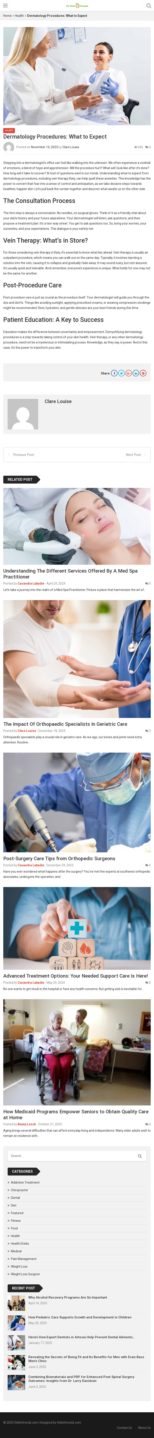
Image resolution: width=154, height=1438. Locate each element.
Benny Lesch (27, 1124)
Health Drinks (20, 1243)
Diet (13, 1205)
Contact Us (124, 1427)
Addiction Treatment (25, 1182)
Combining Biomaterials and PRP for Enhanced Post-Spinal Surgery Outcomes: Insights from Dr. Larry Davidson (81, 1379)
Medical (16, 1251)
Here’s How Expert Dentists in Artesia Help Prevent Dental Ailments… (81, 1337)
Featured (17, 1213)
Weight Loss (19, 1266)
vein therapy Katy (63, 178)
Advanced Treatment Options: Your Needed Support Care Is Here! (75, 976)
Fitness (16, 1220)
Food (14, 1228)
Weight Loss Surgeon (25, 1274)
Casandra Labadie (31, 583)
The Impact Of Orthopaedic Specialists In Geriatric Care (65, 724)
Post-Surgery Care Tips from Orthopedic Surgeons (59, 858)
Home (7, 15)
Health (19, 15)
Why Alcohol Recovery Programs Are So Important (67, 1297)
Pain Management (23, 1259)
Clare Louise (70, 147)
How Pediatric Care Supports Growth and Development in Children (80, 1317)
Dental (15, 1197)
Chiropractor (19, 1190)
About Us (144, 1427)
